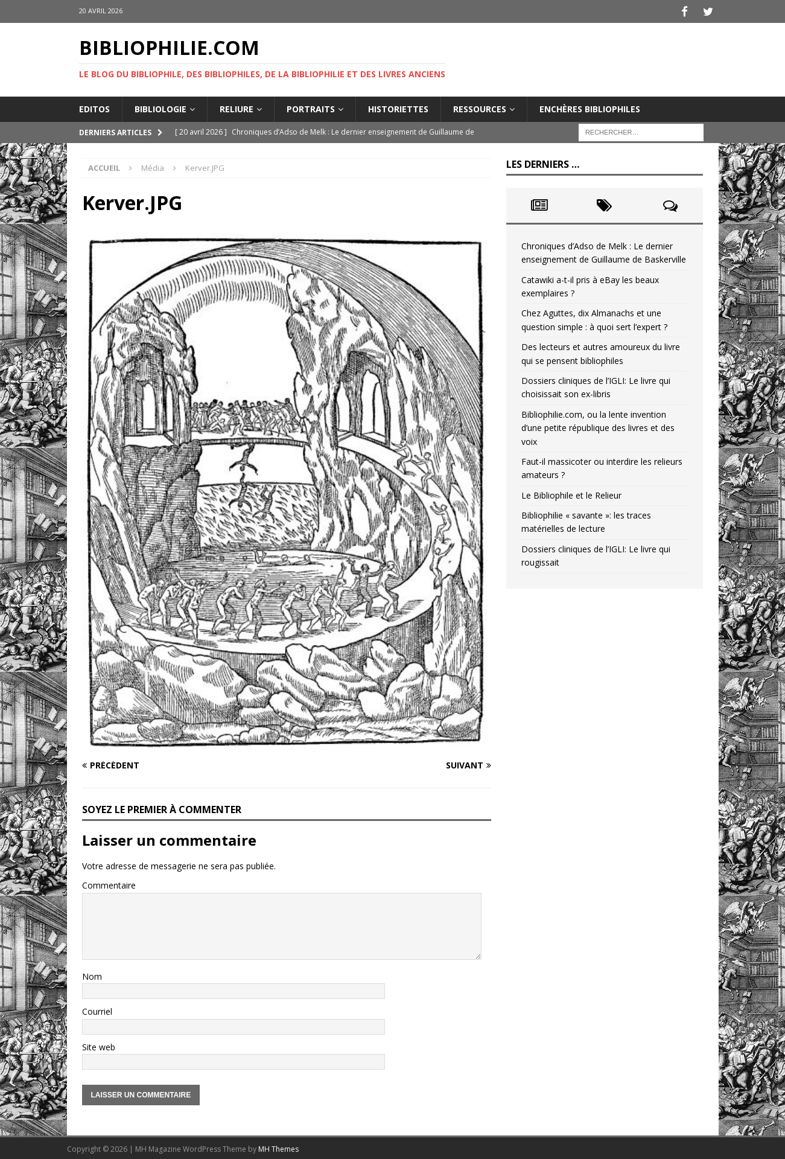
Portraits (311, 106)
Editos (94, 106)
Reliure (236, 106)
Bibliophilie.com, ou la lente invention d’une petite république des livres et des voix (598, 425)
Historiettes (398, 106)
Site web (98, 1044)
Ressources (479, 106)
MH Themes (278, 1147)
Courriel (97, 1009)
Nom (92, 974)
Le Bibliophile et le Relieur (571, 493)
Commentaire (109, 883)
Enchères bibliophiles (589, 106)
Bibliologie (160, 106)
